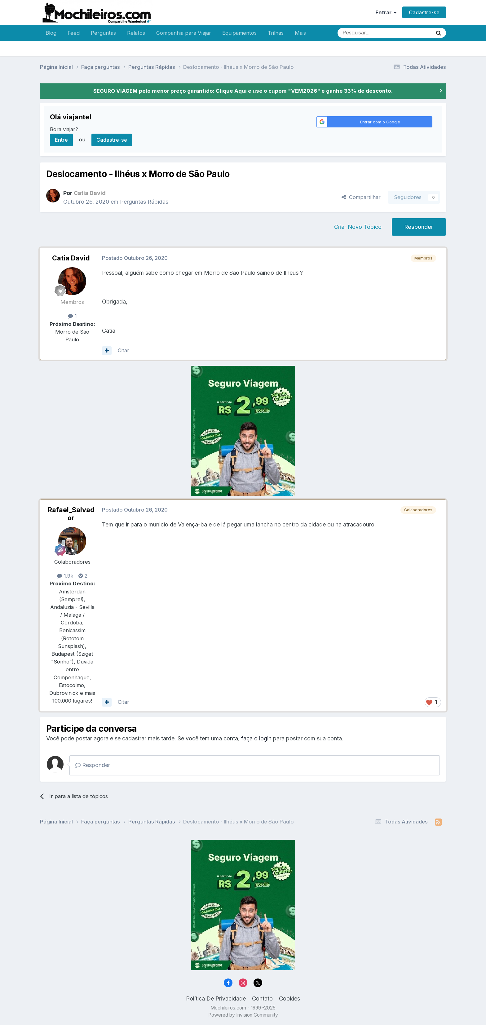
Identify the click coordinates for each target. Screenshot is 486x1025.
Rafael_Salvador (71, 514)
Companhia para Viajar (183, 33)
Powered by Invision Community (243, 1015)
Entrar (385, 12)
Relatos (136, 33)
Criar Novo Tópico (358, 227)
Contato (262, 998)
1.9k (65, 576)
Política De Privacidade (216, 998)
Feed (74, 33)
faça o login (256, 738)
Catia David (71, 258)
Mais (300, 33)
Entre (61, 140)
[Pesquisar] (365, 33)
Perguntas (103, 33)
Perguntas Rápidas (144, 201)
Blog (51, 33)
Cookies (289, 998)
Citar (123, 350)
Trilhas (276, 33)
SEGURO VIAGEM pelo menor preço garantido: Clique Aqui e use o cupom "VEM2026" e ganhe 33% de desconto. (243, 91)
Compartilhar (361, 197)
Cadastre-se (424, 12)
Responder (418, 227)
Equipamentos (239, 33)
